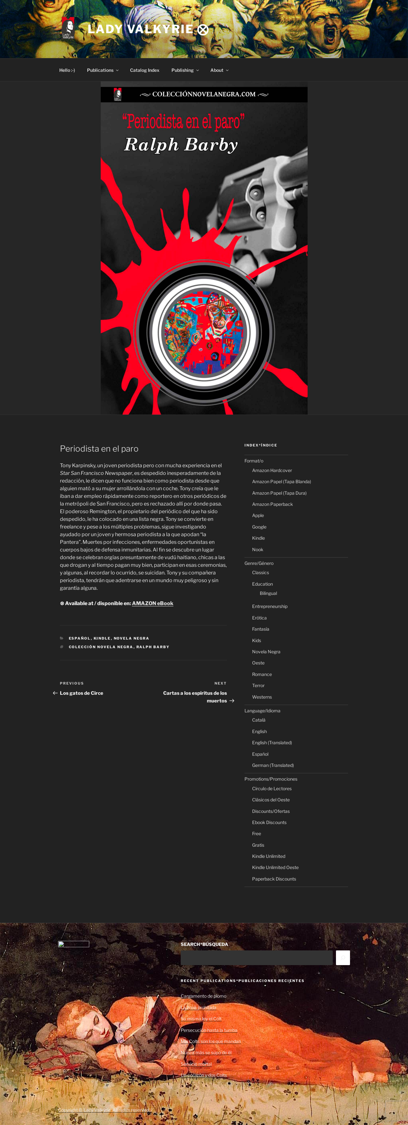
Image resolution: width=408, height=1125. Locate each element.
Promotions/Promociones (270, 779)
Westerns (262, 697)
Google (259, 526)
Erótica (259, 617)
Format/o (253, 460)
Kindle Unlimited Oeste (275, 867)
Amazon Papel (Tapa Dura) (279, 493)
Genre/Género (258, 563)
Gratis (258, 845)
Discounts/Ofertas (271, 811)
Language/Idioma (262, 710)
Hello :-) (67, 70)
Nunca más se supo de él (206, 1052)
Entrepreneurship (270, 606)
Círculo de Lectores (272, 788)
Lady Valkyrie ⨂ (148, 29)
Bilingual (268, 593)
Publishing (185, 70)
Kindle (102, 638)
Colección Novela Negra (101, 647)
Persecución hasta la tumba (209, 1030)
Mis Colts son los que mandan (211, 1041)
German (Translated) (273, 765)
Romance (262, 674)
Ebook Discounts (269, 822)
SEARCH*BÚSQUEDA (204, 944)
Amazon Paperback (272, 504)
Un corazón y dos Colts (204, 1075)
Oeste (258, 662)
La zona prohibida (198, 1007)
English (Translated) (272, 742)
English (259, 731)
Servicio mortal (196, 1064)
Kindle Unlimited (268, 856)
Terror (258, 685)
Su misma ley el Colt (201, 1018)
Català (259, 720)
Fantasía (260, 629)
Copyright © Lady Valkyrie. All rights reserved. (104, 1110)
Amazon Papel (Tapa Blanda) (281, 481)
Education (262, 584)
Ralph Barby (153, 647)
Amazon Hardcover (272, 470)
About (219, 70)
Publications (103, 70)
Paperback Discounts (274, 878)
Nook (257, 549)
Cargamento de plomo (203, 996)
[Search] (343, 957)
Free (256, 833)
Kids (256, 640)
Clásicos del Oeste (271, 799)
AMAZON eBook (152, 603)
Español (80, 638)
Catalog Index (144, 70)
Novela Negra (132, 638)
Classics (260, 572)
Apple (258, 515)
